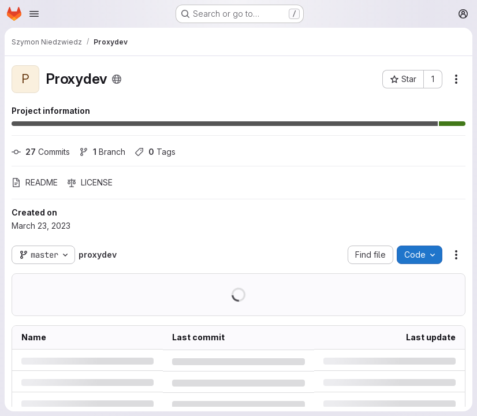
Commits (41, 152)
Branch (102, 152)
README (35, 182)
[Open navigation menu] (34, 14)
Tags (155, 152)
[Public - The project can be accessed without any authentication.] (116, 79)
